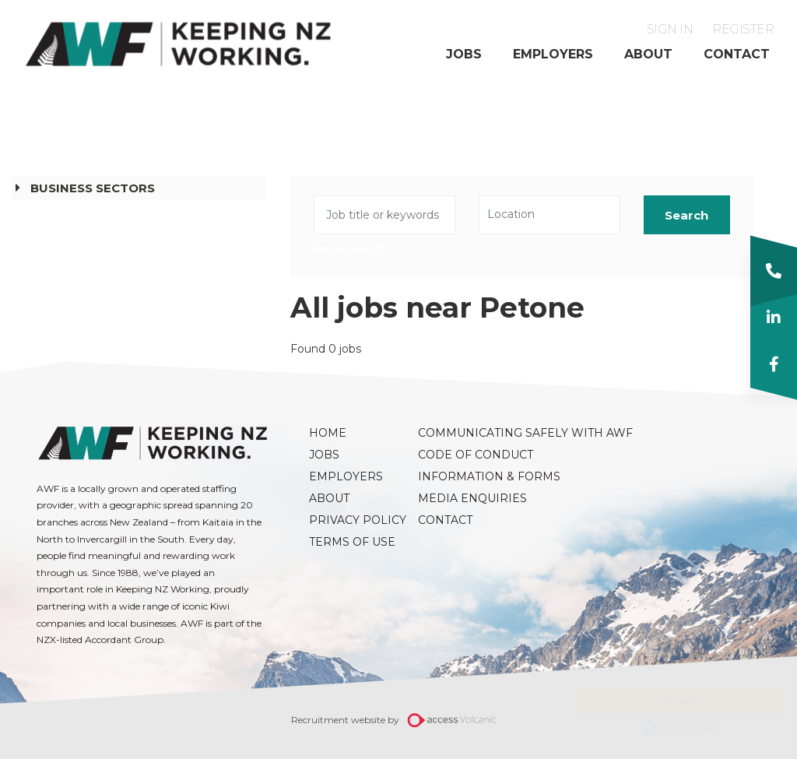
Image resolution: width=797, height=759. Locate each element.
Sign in (670, 29)
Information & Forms (464, 476)
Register (743, 29)
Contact (737, 54)
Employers (553, 54)
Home (327, 433)
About (648, 54)
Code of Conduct (464, 455)
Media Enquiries (464, 498)
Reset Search (351, 249)
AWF (179, 44)
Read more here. (605, 668)
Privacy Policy (355, 520)
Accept (664, 701)
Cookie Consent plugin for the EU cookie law (665, 727)
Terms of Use (352, 542)
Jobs (464, 54)
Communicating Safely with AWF (464, 433)
